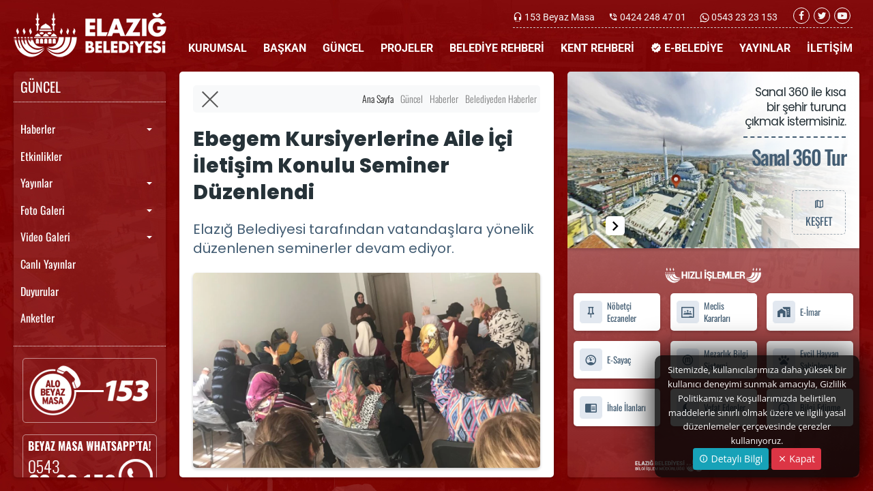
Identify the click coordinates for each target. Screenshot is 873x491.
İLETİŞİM (830, 48)
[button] (615, 225)
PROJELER (407, 48)
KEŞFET (818, 212)
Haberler (37, 129)
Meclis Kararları (703, 312)
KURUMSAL (217, 48)
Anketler (37, 318)
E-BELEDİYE (687, 48)
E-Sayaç (605, 360)
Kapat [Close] (796, 458)
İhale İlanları (612, 407)
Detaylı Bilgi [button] (731, 458)
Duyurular (39, 291)
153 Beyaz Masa (559, 17)
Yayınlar (36, 183)
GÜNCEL (343, 48)
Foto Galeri (42, 210)
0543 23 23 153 (743, 17)
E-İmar (796, 312)
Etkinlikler (41, 156)
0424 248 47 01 (653, 17)
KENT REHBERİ (597, 48)
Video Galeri (45, 236)
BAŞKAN (284, 48)
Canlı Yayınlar (48, 264)
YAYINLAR (764, 48)
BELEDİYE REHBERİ (496, 48)
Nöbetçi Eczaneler (607, 312)
